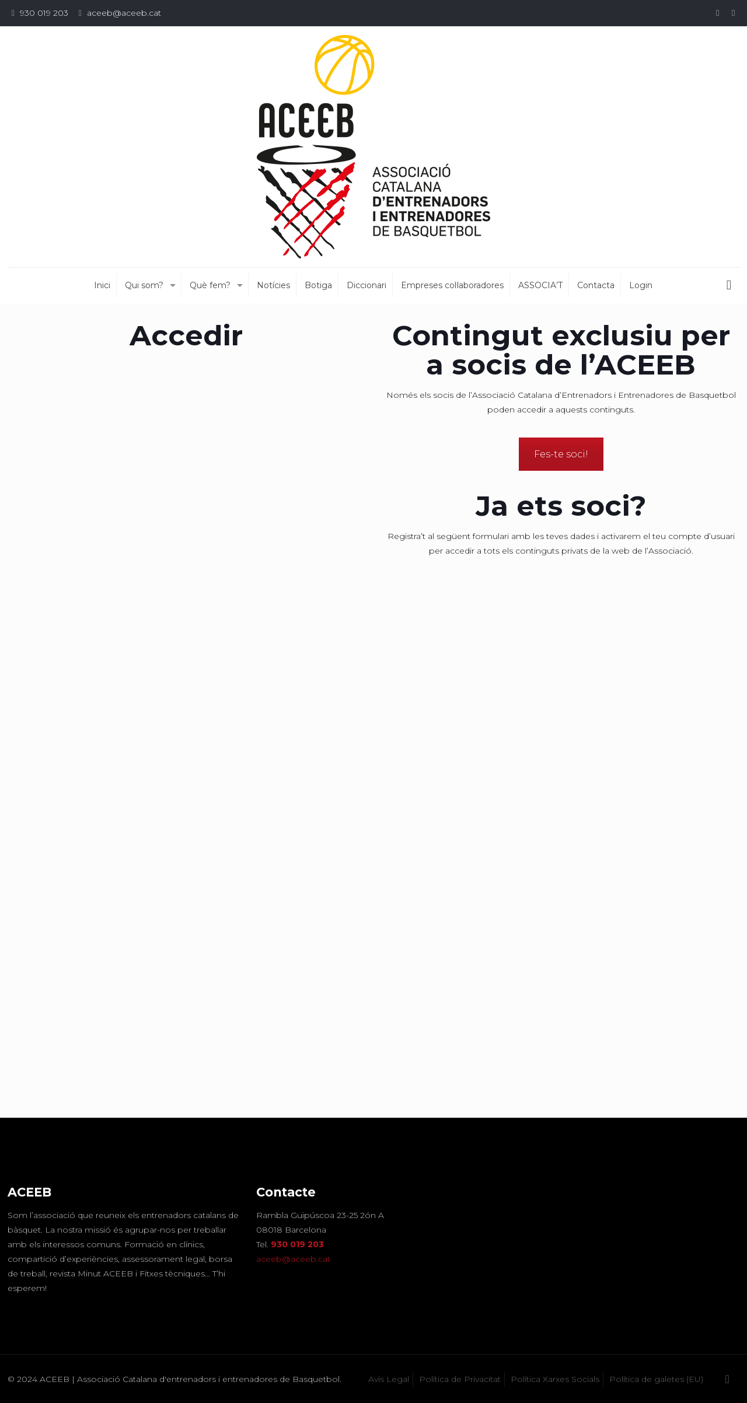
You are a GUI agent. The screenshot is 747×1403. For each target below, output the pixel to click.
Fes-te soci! (561, 454)
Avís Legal (388, 1379)
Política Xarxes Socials (555, 1379)
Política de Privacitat (460, 1379)
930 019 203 (44, 13)
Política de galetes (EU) (656, 1379)
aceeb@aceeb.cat (124, 13)
